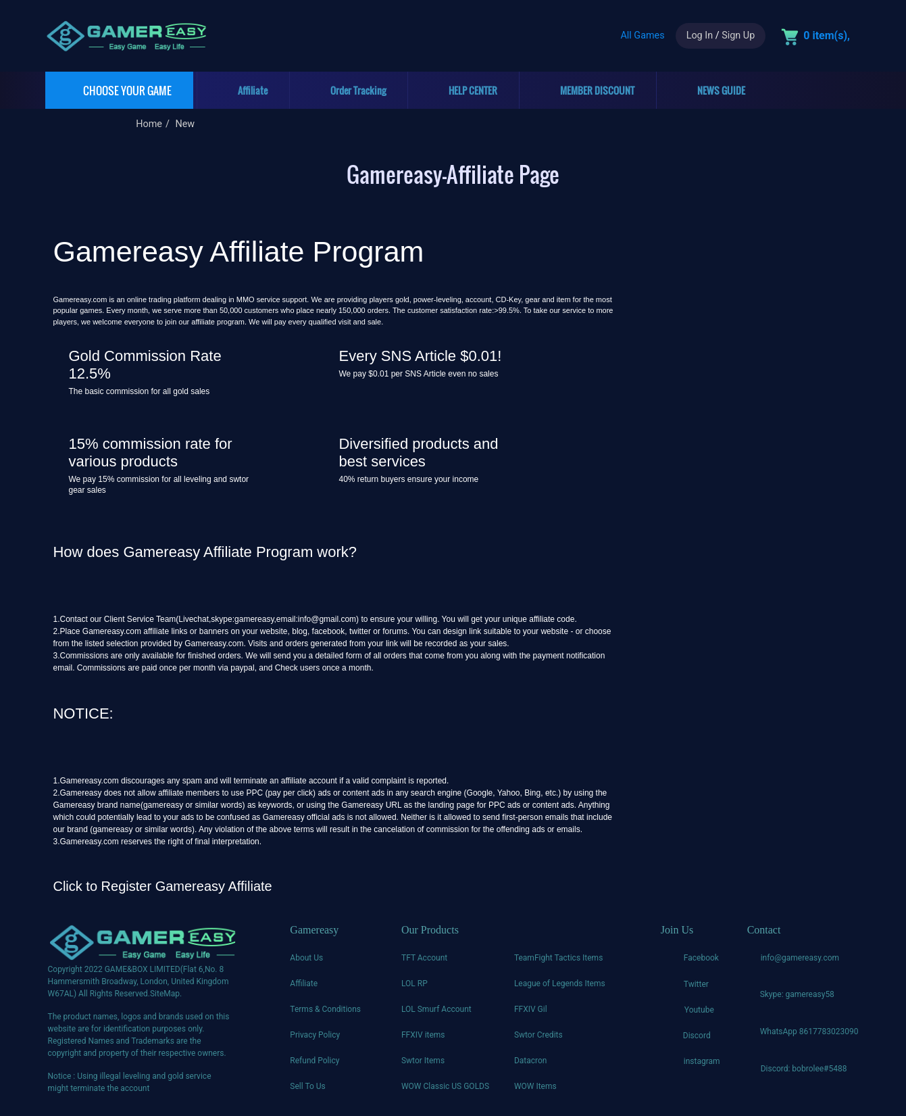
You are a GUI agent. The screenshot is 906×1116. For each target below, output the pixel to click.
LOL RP (414, 983)
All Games (642, 35)
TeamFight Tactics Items (558, 958)
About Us (306, 958)
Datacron (530, 1060)
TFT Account (424, 958)
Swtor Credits (538, 1035)
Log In (699, 35)
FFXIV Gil (530, 1009)
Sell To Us (307, 1086)
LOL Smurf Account (436, 1009)
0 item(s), (826, 35)
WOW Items (535, 1086)
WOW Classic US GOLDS (445, 1086)
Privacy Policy (315, 1035)
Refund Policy (314, 1060)
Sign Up (738, 35)
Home (149, 124)
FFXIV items (423, 1035)
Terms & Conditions (325, 1009)
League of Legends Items (559, 983)
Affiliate (304, 983)
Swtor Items (423, 1060)
